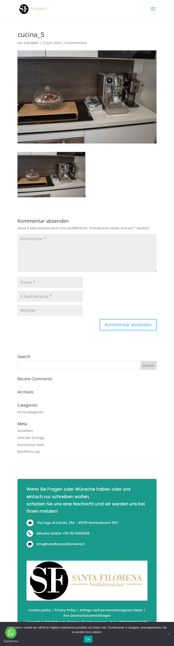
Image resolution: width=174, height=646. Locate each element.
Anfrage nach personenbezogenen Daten (111, 610)
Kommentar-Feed (30, 445)
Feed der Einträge (30, 438)
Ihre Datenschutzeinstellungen (87, 615)
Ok (88, 639)
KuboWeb (31, 43)
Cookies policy (40, 610)
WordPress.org (28, 451)
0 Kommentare (75, 43)
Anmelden (25, 430)
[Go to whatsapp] (11, 632)
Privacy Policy (65, 610)
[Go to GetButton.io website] (11, 641)
